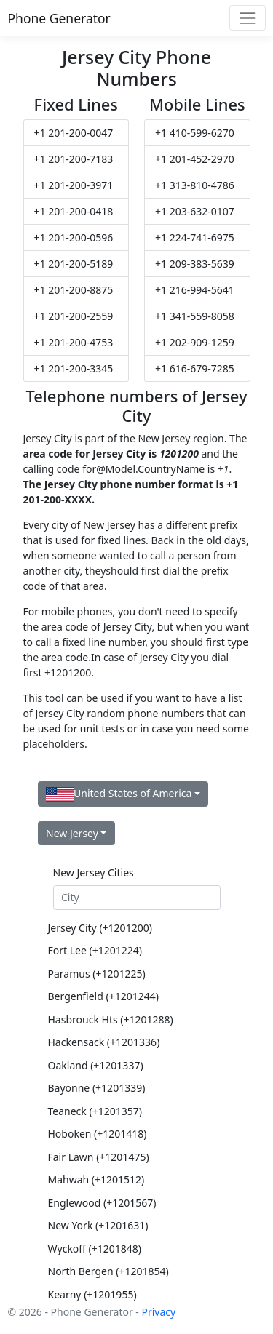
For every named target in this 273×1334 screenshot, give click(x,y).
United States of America (118, 794)
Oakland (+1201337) (95, 1065)
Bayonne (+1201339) (97, 1088)
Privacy (158, 1312)
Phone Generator (59, 18)
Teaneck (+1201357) (95, 1111)
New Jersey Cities (93, 872)
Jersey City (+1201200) (100, 928)
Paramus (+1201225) (97, 973)
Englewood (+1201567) (102, 1203)
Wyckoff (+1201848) (95, 1248)
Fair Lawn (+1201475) (98, 1157)
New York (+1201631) (98, 1225)
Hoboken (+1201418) (97, 1134)
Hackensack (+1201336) (104, 1042)
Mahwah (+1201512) (96, 1179)
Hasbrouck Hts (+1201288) (110, 1019)
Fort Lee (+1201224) (95, 950)
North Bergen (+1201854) (108, 1271)
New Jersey (72, 833)
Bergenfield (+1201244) (103, 996)
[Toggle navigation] (247, 18)
